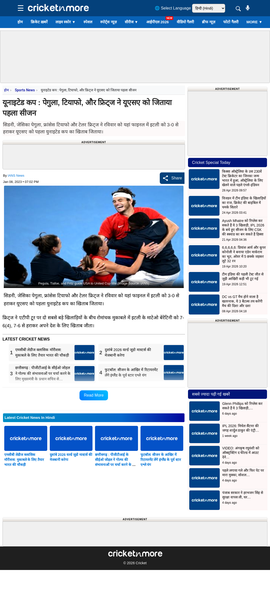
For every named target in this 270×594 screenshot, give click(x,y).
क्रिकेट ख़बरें (39, 22)
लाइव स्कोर (66, 22)
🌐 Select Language (173, 8)
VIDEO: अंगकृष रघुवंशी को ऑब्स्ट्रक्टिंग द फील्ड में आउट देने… (240, 452)
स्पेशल (88, 22)
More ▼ (254, 22)
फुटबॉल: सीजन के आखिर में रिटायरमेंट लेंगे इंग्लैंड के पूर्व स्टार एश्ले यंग (160, 460)
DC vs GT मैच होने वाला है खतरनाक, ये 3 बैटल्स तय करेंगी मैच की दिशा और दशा (242, 301)
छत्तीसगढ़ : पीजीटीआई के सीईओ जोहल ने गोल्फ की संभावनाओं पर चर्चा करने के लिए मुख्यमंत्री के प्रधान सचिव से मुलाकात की (116, 465)
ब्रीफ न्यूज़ (208, 22)
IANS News (16, 175)
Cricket (141, 563)
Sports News (25, 90)
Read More (94, 395)
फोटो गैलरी (230, 22)
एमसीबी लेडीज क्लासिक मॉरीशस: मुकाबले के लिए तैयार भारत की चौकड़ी (24, 460)
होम (20, 22)
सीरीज (131, 22)
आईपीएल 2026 (157, 22)
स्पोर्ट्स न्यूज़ (108, 22)
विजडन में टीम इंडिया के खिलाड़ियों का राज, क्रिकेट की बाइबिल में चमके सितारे (244, 202)
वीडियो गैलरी (185, 22)
